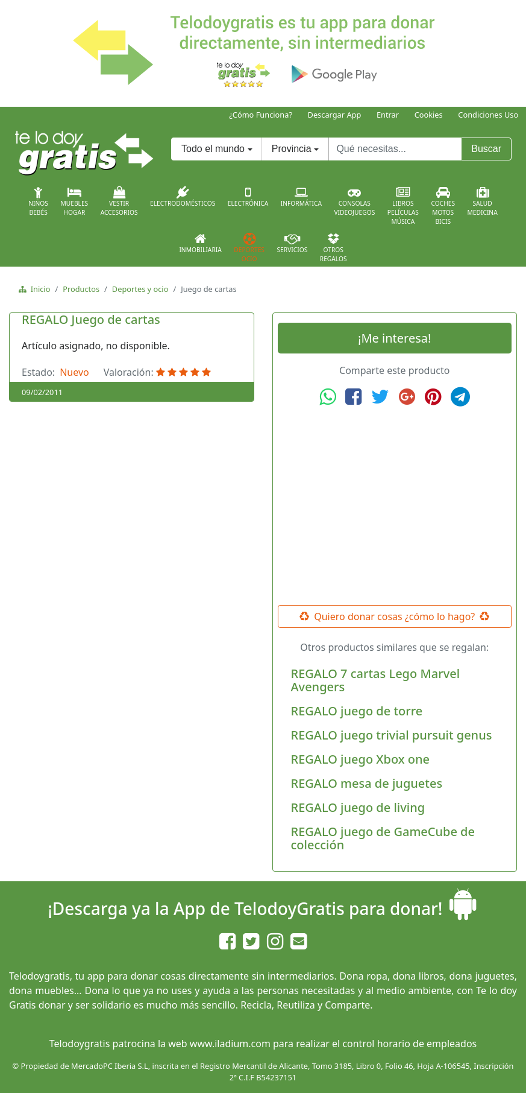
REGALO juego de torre (357, 711)
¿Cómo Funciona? (260, 114)
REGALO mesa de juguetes (367, 783)
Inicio (38, 289)
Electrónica (248, 196)
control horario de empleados (409, 1043)
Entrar (388, 114)
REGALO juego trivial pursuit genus (391, 735)
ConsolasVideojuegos (354, 201)
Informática (301, 196)
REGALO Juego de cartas (91, 319)
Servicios (292, 243)
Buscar (486, 149)
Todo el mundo (213, 149)
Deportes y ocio (140, 289)
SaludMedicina (483, 201)
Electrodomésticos (182, 196)
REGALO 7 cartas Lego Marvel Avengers (375, 680)
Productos (81, 289)
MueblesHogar (74, 201)
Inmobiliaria (200, 243)
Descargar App (335, 114)
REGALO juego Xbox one (360, 759)
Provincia (292, 149)
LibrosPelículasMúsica (403, 206)
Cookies (429, 114)
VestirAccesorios (119, 201)
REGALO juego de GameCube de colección (383, 838)
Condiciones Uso (488, 114)
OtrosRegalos (333, 248)
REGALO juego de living (358, 807)
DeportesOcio (249, 248)
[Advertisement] (394, 506)
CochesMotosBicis (443, 206)
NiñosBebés (38, 201)
